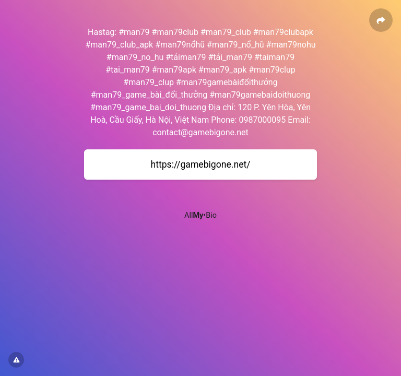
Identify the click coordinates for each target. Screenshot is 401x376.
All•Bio (200, 215)
